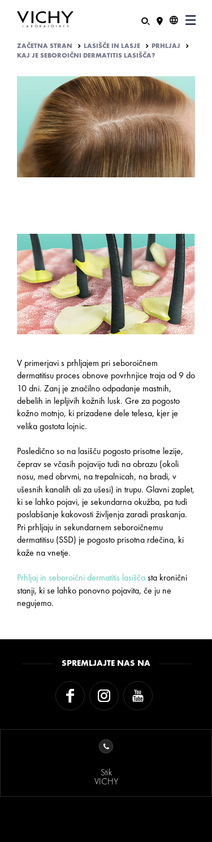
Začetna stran (44, 45)
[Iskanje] (145, 20)
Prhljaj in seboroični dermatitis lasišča (81, 577)
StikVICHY (106, 763)
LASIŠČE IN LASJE (112, 45)
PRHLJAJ (166, 45)
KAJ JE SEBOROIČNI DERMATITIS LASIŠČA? (86, 55)
